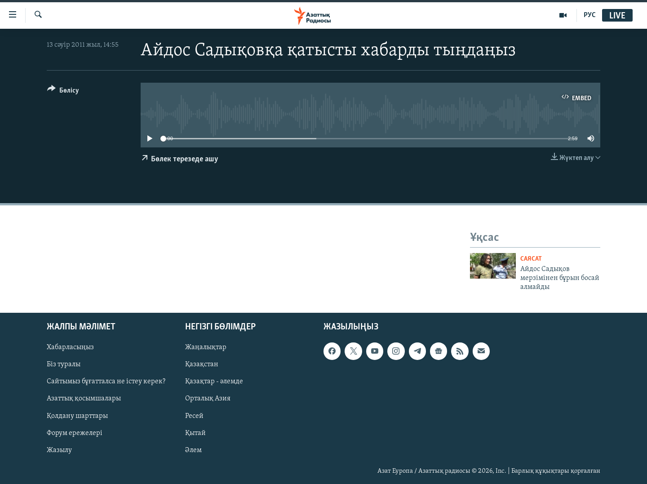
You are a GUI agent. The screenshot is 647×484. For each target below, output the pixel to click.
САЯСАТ (531, 259)
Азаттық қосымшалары (84, 398)
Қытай (195, 432)
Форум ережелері (74, 432)
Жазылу (59, 449)
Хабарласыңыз (70, 347)
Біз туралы (63, 364)
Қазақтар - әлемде (214, 381)
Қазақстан (201, 364)
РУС (590, 15)
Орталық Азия (207, 398)
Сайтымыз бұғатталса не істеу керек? (106, 381)
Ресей (194, 415)
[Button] (63, 92)
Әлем (193, 449)
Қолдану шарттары (77, 415)
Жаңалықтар (205, 347)
